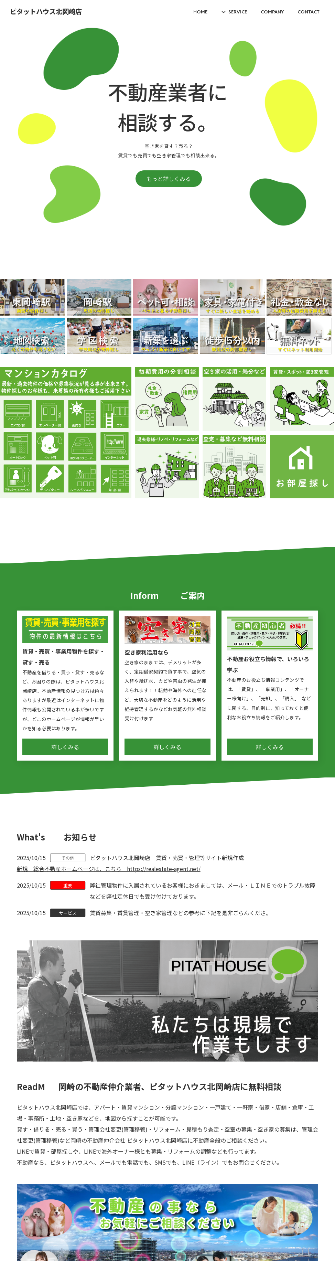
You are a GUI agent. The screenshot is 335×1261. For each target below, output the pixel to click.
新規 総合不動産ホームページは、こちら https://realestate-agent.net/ (109, 869)
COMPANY (272, 12)
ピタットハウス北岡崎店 (46, 12)
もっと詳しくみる (169, 178)
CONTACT (309, 12)
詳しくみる (65, 747)
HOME (200, 12)
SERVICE (237, 12)
